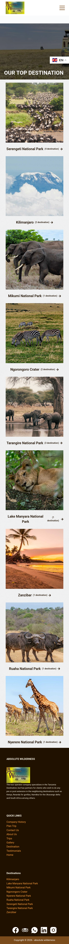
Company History (16, 821)
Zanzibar (25, 595)
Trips (9, 838)
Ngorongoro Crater (24, 369)
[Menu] (62, 8)
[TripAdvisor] (25, 930)
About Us (11, 834)
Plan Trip (11, 826)
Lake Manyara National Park (25, 519)
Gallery (10, 842)
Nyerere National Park (25, 742)
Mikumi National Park (25, 296)
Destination (12, 846)
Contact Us (12, 830)
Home (9, 854)
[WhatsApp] (34, 930)
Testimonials (13, 850)
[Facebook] (15, 930)
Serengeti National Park (24, 149)
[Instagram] (53, 930)
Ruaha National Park (25, 669)
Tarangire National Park (25, 443)
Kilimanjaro (25, 222)
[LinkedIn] (44, 930)
